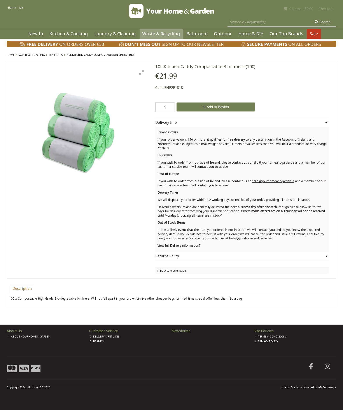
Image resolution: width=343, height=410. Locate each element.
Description (22, 288)
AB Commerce (327, 387)
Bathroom (197, 34)
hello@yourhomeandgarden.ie (273, 162)
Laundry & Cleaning (115, 34)
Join (21, 7)
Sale (314, 34)
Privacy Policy (266, 341)
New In (35, 34)
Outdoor (223, 34)
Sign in (12, 7)
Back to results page (173, 270)
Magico (295, 387)
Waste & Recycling (161, 34)
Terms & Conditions (271, 336)
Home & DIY (250, 34)
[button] (141, 72)
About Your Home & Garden (29, 336)
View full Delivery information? (179, 245)
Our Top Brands (286, 34)
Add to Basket (216, 106)
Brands (97, 341)
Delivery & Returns (104, 336)
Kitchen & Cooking (68, 34)
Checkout (326, 8)
